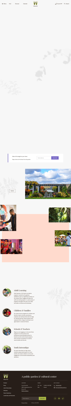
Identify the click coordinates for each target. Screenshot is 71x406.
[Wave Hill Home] (35, 3)
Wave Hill (34, 402)
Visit (10, 3)
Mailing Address (25, 391)
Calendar (25, 3)
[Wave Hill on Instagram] (55, 398)
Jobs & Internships (7, 388)
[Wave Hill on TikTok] (62, 398)
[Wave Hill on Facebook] (59, 398)
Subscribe (55, 157)
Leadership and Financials (9, 395)
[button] (4, 4)
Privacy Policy (24, 402)
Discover (17, 3)
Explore (12, 190)
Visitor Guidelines (7, 393)
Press (4, 385)
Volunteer (5, 390)
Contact (5, 382)
